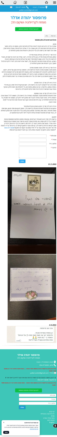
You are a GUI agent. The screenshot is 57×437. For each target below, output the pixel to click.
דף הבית (53, 36)
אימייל (53, 140)
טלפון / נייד (52, 144)
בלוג (46, 36)
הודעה (53, 148)
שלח (22, 161)
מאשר (6, 432)
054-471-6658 (9, 128)
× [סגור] (3, 422)
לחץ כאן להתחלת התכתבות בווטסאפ (28, 29)
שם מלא (53, 136)
